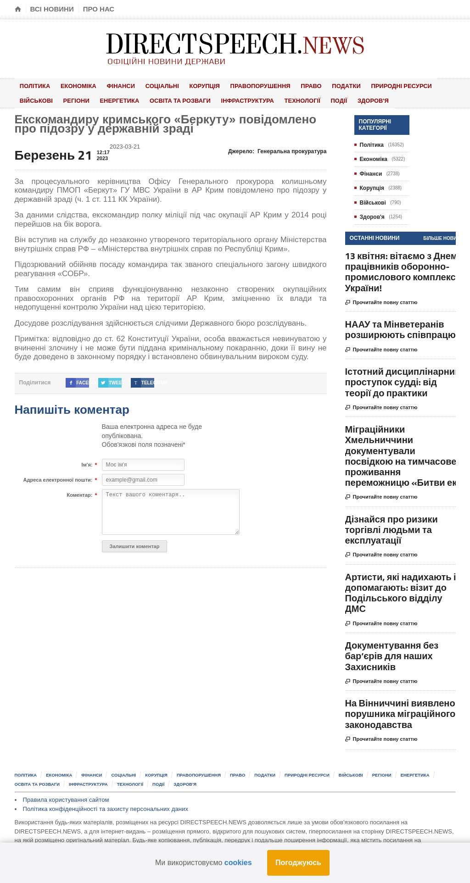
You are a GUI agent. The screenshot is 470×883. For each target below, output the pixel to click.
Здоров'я (311, 99)
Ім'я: (87, 462)
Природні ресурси (375, 85)
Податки (322, 85)
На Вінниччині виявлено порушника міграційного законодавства (400, 711)
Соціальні (150, 85)
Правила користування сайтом (65, 797)
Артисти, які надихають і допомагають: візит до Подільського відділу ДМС (400, 590)
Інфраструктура (195, 99)
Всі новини (52, 9)
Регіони (31, 99)
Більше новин (441, 236)
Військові (430, 85)
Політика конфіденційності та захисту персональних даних (104, 806)
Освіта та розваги (129, 99)
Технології (248, 99)
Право (291, 85)
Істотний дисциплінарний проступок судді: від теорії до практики (403, 380)
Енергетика (71, 99)
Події (281, 99)
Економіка (73, 85)
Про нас (99, 9)
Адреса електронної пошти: (58, 478)
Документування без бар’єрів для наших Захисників (392, 654)
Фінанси (112, 85)
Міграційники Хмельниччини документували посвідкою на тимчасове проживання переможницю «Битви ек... (404, 454)
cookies (238, 862)
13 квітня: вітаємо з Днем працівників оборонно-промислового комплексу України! (403, 269)
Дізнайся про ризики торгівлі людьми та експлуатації (391, 527)
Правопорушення (243, 85)
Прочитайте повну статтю (381, 300)
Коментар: (79, 493)
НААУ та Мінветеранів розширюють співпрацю (400, 327)
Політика (33, 85)
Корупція (189, 85)
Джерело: (277, 149)
